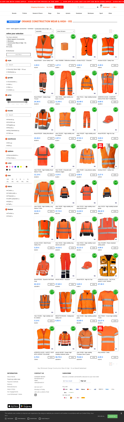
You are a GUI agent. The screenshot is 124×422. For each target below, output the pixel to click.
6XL (27, 180)
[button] (98, 7)
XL (28, 178)
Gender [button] (10, 77)
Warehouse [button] (12, 138)
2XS (8, 178)
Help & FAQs (11, 388)
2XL (8, 180)
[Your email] (70, 380)
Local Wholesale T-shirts (14, 393)
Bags (49, 13)
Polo (58, 13)
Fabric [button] (10, 185)
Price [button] (9, 94)
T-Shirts (24, 13)
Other (110, 13)
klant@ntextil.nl (39, 377)
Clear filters (18, 53)
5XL (23, 180)
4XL (18, 180)
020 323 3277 (38, 386)
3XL (13, 180)
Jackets (68, 13)
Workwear (91, 13)
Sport (101, 13)
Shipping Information (38, 7)
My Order (50, 7)
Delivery (9, 383)
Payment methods (12, 381)
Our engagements (12, 391)
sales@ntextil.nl (39, 381)
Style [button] (9, 59)
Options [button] (10, 150)
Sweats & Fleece (38, 13)
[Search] (86, 7)
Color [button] (10, 162)
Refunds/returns (12, 386)
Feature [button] (10, 208)
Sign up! (83, 380)
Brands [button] (10, 110)
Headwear (79, 13)
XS (12, 178)
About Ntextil (11, 376)
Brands (14, 13)
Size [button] (9, 174)
